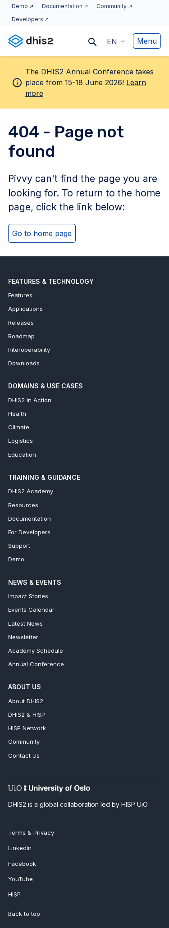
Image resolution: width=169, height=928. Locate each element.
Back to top (24, 913)
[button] (115, 41)
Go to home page (42, 233)
